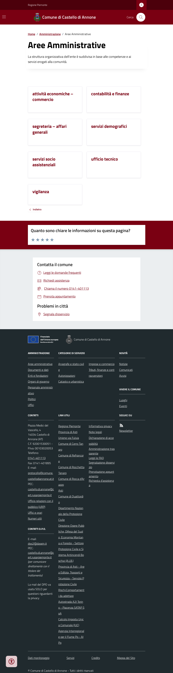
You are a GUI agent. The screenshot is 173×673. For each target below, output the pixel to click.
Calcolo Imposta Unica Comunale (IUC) (71, 622)
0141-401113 (37, 458)
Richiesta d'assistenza (101, 482)
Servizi (70, 658)
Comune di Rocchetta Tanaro (71, 470)
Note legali (95, 432)
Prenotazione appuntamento (101, 473)
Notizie (123, 364)
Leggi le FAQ (96, 458)
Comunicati (126, 370)
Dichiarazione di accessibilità (101, 441)
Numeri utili (35, 518)
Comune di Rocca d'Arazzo (71, 482)
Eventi (123, 406)
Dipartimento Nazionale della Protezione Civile (70, 514)
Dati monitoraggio (38, 658)
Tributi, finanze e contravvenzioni (101, 373)
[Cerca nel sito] (139, 17)
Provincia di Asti (67, 432)
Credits (96, 658)
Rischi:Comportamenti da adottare (71, 593)
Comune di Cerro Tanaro (70, 446)
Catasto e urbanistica (71, 381)
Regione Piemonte (37, 5)
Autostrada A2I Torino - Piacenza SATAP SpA (71, 607)
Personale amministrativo (40, 390)
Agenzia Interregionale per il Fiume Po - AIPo (71, 637)
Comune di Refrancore (71, 458)
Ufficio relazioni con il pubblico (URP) (40, 504)
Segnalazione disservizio (102, 464)
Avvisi (122, 375)
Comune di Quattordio (70, 499)
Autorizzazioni (66, 375)
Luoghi (123, 400)
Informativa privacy (100, 426)
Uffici (31, 405)
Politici (32, 399)
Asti (60, 490)
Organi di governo (38, 381)
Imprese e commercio (101, 364)
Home (31, 34)
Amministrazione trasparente (102, 451)
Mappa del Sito (126, 658)
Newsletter (126, 430)
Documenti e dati (38, 370)
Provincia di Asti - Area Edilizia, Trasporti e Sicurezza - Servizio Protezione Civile (71, 575)
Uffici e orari (35, 512)
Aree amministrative (40, 364)
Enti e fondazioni (38, 375)
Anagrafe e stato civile (71, 367)
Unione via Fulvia (68, 438)
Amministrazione (50, 34)
